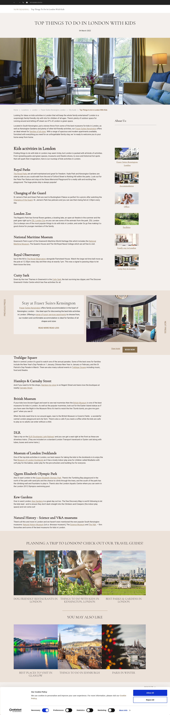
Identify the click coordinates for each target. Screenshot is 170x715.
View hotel (115, 348)
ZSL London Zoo (38, 220)
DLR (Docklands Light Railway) (41, 437)
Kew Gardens (37, 501)
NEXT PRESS (165, 327)
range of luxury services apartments (51, 314)
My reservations (36, 2)
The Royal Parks (20, 174)
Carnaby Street (26, 388)
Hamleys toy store (48, 385)
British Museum (80, 403)
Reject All (150, 700)
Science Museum (77, 525)
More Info (123, 710)
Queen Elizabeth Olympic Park (48, 478)
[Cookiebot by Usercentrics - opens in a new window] (15, 710)
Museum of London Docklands (30, 460)
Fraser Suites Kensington (85, 129)
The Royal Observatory (36, 259)
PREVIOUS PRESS (4, 307)
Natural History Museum (33, 525)
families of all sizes (38, 131)
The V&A (92, 525)
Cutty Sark (56, 279)
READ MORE (43, 328)
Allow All (150, 693)
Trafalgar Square (79, 367)
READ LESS (54, 328)
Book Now (130, 350)
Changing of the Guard (23, 200)
